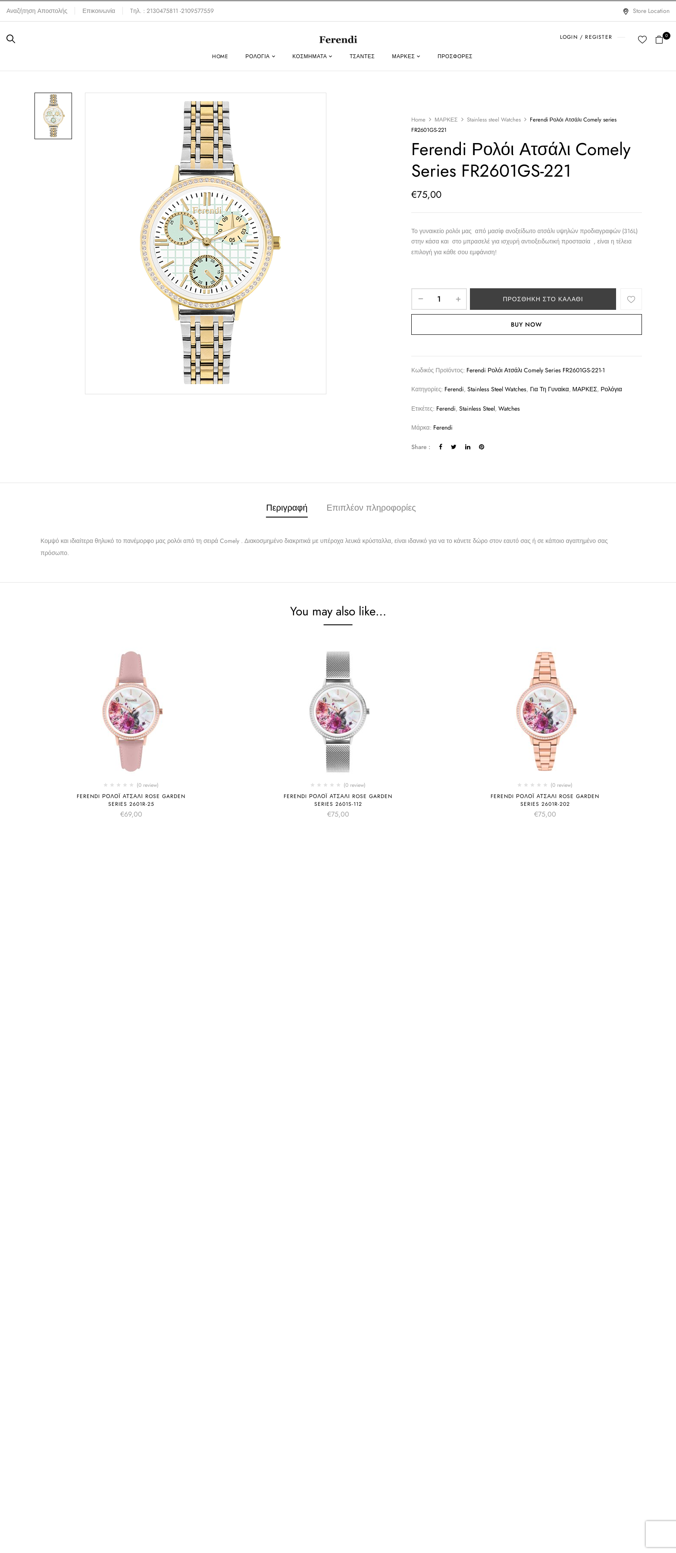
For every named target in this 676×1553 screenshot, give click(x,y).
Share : (420, 447)
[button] (662, 39)
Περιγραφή (286, 508)
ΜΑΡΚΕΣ (446, 119)
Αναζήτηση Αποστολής (36, 10)
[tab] (286, 509)
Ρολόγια (611, 389)
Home (418, 119)
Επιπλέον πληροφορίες (371, 508)
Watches (509, 408)
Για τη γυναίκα (549, 389)
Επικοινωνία (98, 10)
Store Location (646, 10)
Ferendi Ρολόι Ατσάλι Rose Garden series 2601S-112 (338, 800)
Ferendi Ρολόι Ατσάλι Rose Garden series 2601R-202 (545, 800)
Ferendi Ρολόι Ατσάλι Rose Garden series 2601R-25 (131, 800)
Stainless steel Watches (494, 119)
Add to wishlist (631, 299)
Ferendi (454, 389)
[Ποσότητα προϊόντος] (439, 299)
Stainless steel (477, 408)
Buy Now (526, 324)
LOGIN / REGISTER (586, 37)
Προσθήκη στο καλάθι (543, 299)
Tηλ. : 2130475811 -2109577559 (172, 10)
